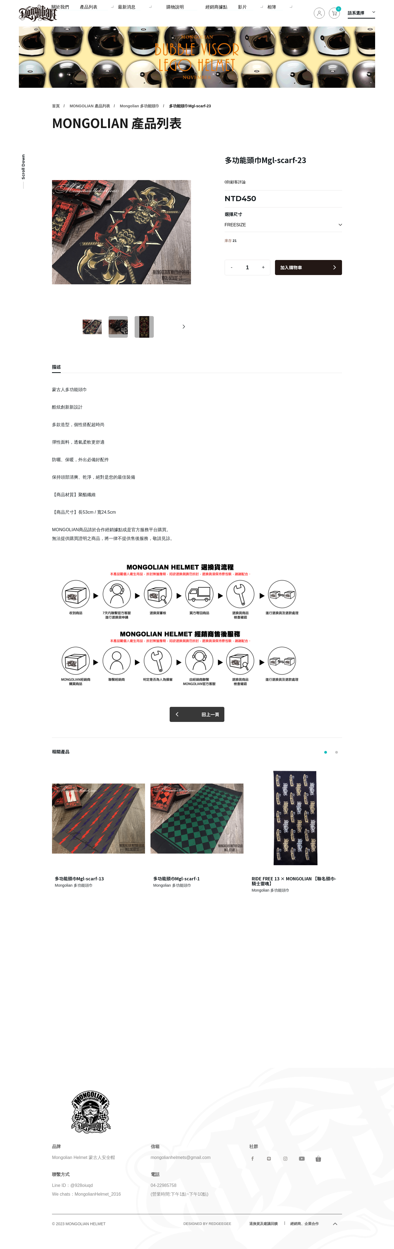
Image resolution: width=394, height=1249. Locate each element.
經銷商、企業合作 (304, 1224)
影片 (252, 13)
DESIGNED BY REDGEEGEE (207, 1224)
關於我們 (106, 13)
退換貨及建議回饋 (263, 1224)
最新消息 (166, 13)
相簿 (278, 13)
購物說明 (201, 13)
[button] (183, 326)
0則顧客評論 (235, 182)
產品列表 (131, 13)
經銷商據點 (229, 13)
